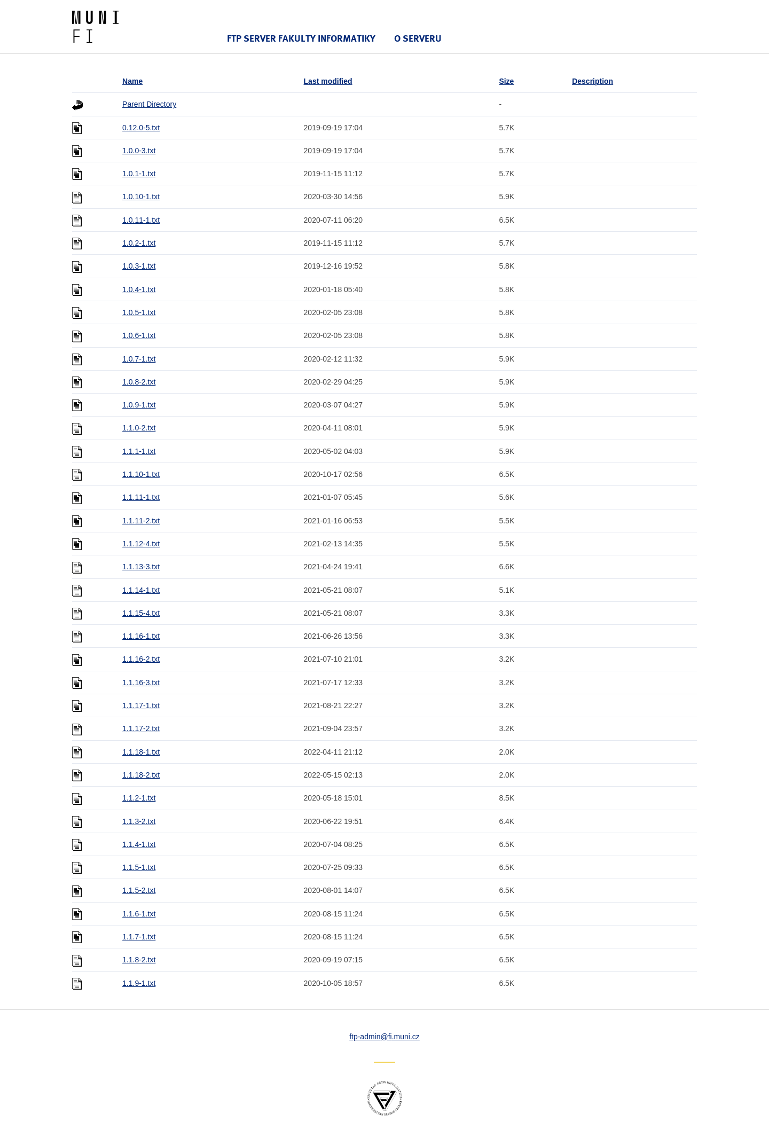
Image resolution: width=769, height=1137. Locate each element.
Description (592, 81)
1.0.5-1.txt (138, 312)
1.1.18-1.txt (141, 752)
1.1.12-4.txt (141, 543)
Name (132, 81)
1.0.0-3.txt (138, 150)
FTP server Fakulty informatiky (301, 38)
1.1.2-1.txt (138, 798)
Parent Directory (149, 104)
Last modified (328, 81)
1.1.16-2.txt (141, 659)
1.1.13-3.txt (141, 566)
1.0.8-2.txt (138, 382)
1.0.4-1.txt (138, 289)
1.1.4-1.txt (138, 844)
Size (506, 81)
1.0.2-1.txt (138, 243)
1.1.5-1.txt (138, 867)
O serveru (418, 38)
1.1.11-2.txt (141, 520)
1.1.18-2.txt (141, 775)
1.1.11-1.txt (141, 497)
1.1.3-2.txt (138, 821)
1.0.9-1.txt (138, 405)
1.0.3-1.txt (138, 266)
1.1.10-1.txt (141, 474)
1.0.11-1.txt (141, 220)
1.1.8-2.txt (138, 959)
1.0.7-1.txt (138, 359)
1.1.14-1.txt (141, 590)
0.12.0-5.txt (141, 127)
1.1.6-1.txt (138, 913)
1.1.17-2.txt (141, 728)
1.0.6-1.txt (138, 335)
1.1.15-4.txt (141, 613)
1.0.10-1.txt (141, 196)
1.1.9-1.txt (138, 983)
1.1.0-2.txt (138, 428)
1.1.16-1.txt (141, 636)
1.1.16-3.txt (141, 682)
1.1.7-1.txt (138, 936)
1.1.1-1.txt (138, 451)
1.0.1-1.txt (138, 173)
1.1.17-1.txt (141, 705)
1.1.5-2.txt (138, 890)
